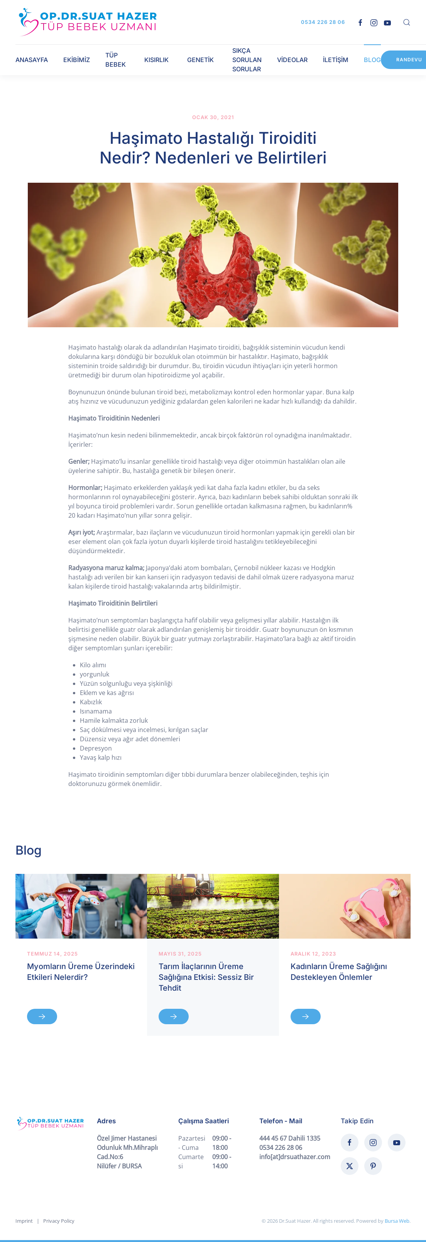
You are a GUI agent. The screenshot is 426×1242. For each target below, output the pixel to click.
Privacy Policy (58, 1220)
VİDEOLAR (292, 60)
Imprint (24, 1220)
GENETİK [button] (200, 60)
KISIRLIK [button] (156, 60)
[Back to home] (87, 22)
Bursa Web (397, 1220)
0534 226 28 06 (323, 22)
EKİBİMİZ (76, 60)
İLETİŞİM (335, 60)
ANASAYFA (31, 60)
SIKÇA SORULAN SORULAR (247, 60)
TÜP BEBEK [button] (115, 59)
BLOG (372, 60)
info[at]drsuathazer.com (294, 1157)
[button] (407, 22)
